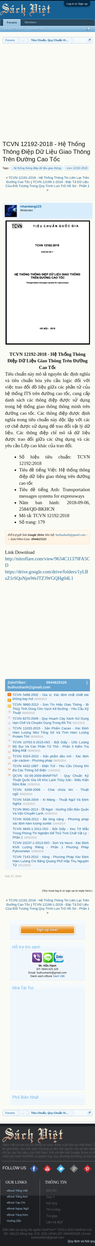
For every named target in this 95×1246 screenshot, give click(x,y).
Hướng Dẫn (14, 1220)
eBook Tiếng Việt (17, 1190)
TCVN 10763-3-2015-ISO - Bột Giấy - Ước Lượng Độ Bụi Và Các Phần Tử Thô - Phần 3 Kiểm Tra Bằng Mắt (51, 746)
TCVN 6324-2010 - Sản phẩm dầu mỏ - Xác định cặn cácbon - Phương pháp (51, 758)
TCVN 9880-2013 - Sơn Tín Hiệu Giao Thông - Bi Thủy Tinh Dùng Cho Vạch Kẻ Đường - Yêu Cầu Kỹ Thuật (51, 709)
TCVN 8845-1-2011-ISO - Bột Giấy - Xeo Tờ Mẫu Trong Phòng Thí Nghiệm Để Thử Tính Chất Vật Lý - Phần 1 (51, 833)
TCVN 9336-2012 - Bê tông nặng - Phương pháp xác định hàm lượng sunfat (51, 821)
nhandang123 (30, 206)
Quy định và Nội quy (81, 1241)
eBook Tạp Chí (16, 1202)
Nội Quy (51, 1203)
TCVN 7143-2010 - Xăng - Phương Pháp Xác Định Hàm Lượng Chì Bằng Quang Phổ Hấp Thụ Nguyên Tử (51, 861)
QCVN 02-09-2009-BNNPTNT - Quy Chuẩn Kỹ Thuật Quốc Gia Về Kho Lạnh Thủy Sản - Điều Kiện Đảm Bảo (51, 780)
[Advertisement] (47, 93)
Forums (12, 22)
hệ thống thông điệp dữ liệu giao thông (36, 168)
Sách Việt (59, 976)
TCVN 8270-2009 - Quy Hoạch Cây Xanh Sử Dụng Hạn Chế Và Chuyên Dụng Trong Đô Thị (51, 721)
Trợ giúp (51, 1216)
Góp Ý (50, 1197)
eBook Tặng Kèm (17, 1214)
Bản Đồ (51, 1190)
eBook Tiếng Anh (17, 1196)
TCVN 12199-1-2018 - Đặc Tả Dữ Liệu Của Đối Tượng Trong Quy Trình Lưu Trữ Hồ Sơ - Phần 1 (47, 184)
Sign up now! (47, 929)
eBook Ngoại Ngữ (18, 1208)
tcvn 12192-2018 (76, 168)
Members (30, 22)
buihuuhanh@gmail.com (70, 535)
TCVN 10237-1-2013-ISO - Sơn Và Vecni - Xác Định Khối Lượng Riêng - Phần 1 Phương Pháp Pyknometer (51, 847)
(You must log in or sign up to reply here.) (67, 890)
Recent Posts (36, 28)
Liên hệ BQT (54, 1222)
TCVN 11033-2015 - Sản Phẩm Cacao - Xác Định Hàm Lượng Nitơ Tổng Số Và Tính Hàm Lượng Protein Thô (51, 732)
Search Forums (14, 28)
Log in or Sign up (77, 3)
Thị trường (53, 1209)
